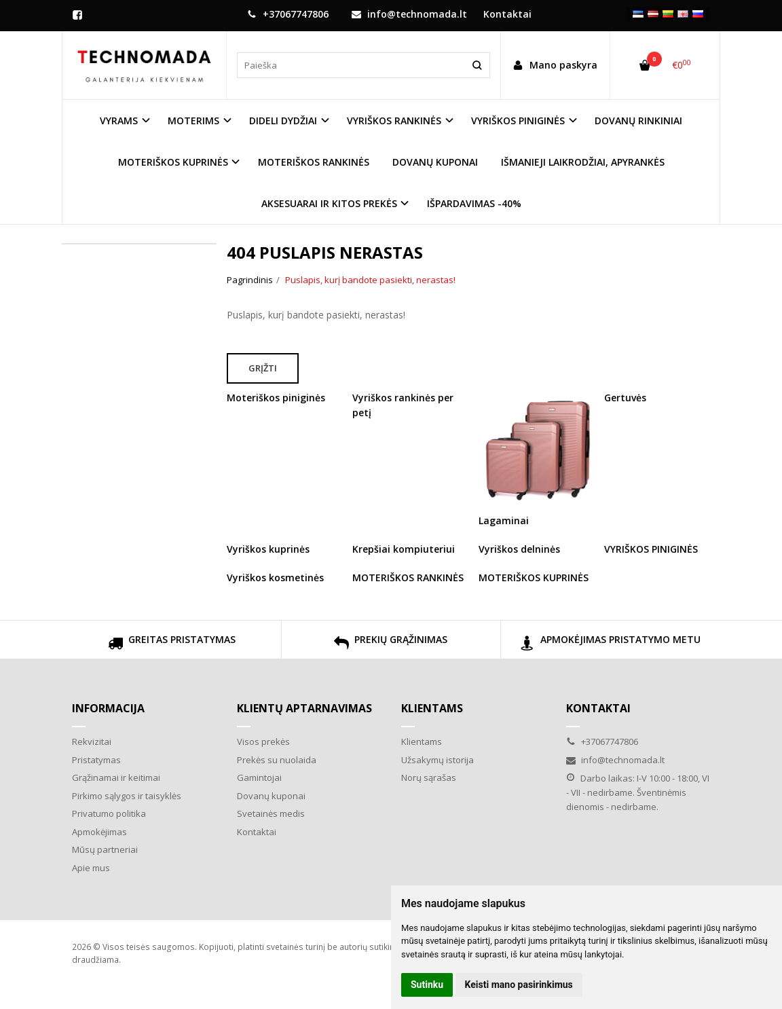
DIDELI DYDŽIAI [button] (283, 120)
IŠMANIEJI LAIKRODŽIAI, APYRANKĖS (583, 161)
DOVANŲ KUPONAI (435, 161)
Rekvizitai (91, 741)
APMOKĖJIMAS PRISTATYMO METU (610, 645)
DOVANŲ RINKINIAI (638, 120)
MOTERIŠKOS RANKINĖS (313, 161)
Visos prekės (263, 741)
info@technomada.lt (409, 13)
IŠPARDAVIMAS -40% (474, 203)
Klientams (432, 708)
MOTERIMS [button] (193, 120)
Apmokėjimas (99, 832)
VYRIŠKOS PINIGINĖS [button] (518, 120)
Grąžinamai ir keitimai (116, 777)
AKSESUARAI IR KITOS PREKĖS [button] (329, 203)
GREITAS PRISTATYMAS (172, 645)
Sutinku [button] (427, 984)
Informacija (108, 708)
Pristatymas (96, 760)
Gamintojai (259, 777)
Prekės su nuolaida (276, 760)
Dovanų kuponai (271, 796)
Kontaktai (256, 832)
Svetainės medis (271, 813)
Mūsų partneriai (105, 849)
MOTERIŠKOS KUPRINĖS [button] (173, 161)
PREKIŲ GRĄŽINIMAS (390, 645)
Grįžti (262, 368)
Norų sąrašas (428, 777)
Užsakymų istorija (437, 760)
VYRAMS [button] (119, 120)
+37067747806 (288, 13)
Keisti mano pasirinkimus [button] (519, 984)
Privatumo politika (109, 813)
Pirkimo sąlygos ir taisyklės (126, 796)
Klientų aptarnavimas (304, 708)
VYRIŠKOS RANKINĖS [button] (394, 120)
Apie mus (91, 868)
